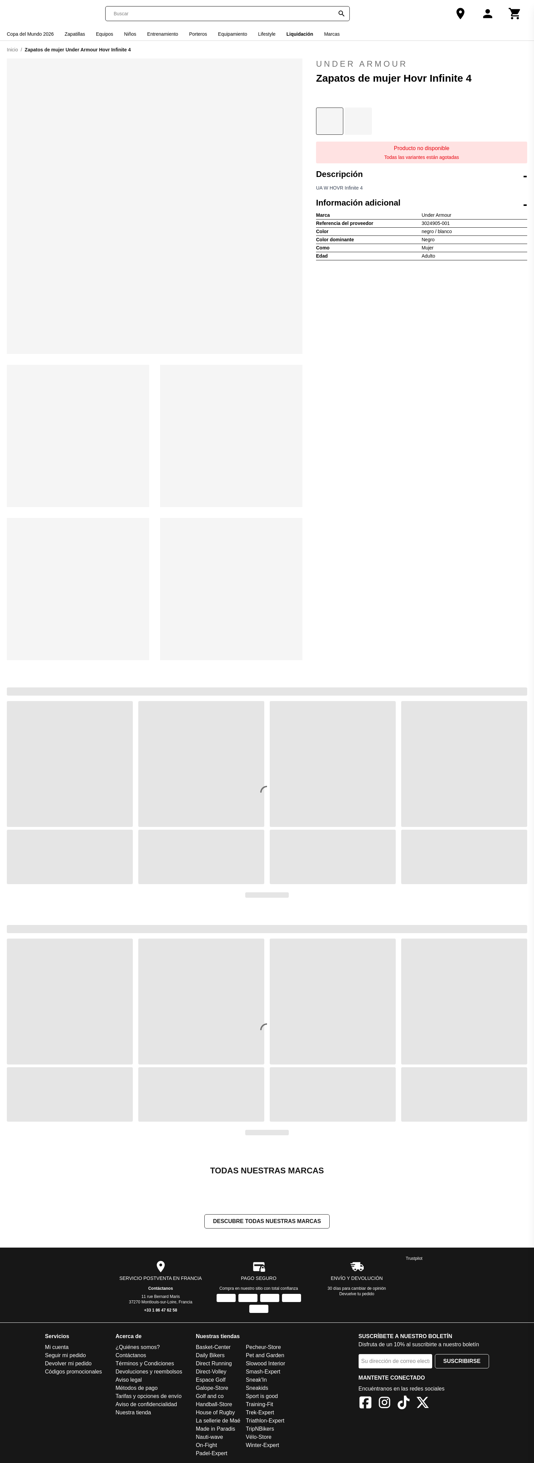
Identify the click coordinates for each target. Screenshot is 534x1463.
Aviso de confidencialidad (146, 1405)
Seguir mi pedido (65, 1356)
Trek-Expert (260, 1413)
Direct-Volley (211, 1372)
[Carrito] (515, 13)
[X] (422, 1404)
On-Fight (206, 1446)
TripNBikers (260, 1429)
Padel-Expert (211, 1454)
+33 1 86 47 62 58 (160, 1310)
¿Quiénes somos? (137, 1348)
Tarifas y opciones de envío (148, 1397)
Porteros (198, 34)
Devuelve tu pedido (356, 1294)
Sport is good (262, 1397)
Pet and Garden (265, 1356)
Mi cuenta (56, 1348)
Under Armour (421, 64)
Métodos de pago (136, 1389)
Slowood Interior (265, 1364)
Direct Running (214, 1364)
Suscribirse (462, 1362)
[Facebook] (365, 1404)
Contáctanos (160, 1289)
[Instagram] (384, 1404)
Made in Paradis (215, 1429)
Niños (130, 34)
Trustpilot (414, 1259)
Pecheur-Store (263, 1348)
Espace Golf (210, 1380)
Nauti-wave (209, 1438)
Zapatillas (75, 34)
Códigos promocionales (73, 1372)
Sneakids (257, 1389)
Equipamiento (232, 34)
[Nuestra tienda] (460, 13)
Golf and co (210, 1397)
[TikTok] (403, 1404)
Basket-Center (213, 1348)
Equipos (104, 34)
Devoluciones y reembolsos (148, 1372)
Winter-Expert (262, 1446)
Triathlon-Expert (265, 1421)
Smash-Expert (263, 1372)
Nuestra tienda (133, 1413)
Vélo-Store (259, 1438)
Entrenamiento (162, 34)
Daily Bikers (210, 1356)
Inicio (12, 49)
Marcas (332, 34)
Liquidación (299, 34)
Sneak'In (256, 1380)
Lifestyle (267, 34)
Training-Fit (259, 1405)
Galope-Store (212, 1389)
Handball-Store (214, 1405)
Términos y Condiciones (144, 1364)
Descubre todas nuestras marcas (267, 1222)
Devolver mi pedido (68, 1364)
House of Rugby (215, 1413)
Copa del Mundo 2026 (30, 34)
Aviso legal (128, 1380)
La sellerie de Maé (218, 1421)
